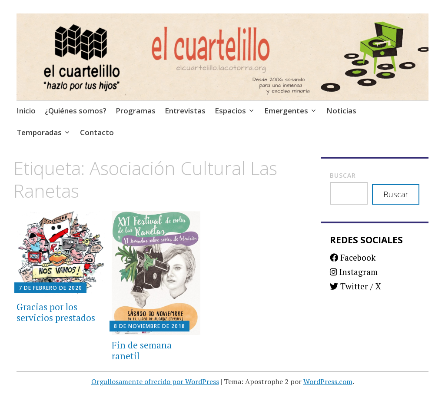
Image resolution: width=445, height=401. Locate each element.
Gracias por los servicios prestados (56, 312)
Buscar (343, 175)
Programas (136, 111)
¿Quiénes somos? (75, 111)
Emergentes (286, 111)
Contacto (97, 132)
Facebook (352, 257)
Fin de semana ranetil (142, 350)
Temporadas (39, 132)
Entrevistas (185, 111)
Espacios (230, 111)
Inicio (26, 111)
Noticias (341, 111)
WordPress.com (327, 381)
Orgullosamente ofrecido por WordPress (155, 381)
